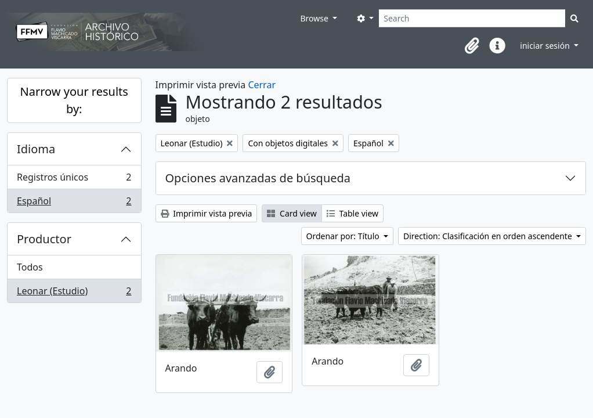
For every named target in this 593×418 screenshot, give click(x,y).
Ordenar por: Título (344, 236)
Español (74, 203)
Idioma (36, 149)
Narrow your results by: (74, 100)
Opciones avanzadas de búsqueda (258, 178)
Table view (352, 213)
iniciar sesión (546, 45)
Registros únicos (74, 179)
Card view (291, 213)
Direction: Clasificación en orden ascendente (488, 236)
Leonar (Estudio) (74, 293)
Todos (30, 267)
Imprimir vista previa (206, 213)
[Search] (472, 18)
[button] (471, 46)
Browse (315, 18)
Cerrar (262, 84)
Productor (44, 239)
